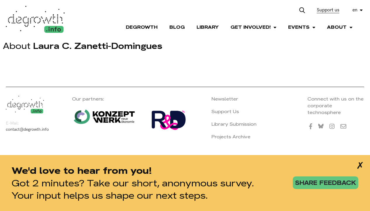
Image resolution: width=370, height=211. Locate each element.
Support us (328, 10)
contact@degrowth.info (27, 129)
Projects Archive (230, 137)
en (354, 10)
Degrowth (142, 27)
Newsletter (224, 99)
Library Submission (234, 124)
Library (208, 27)
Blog (177, 27)
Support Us (225, 111)
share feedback (325, 183)
